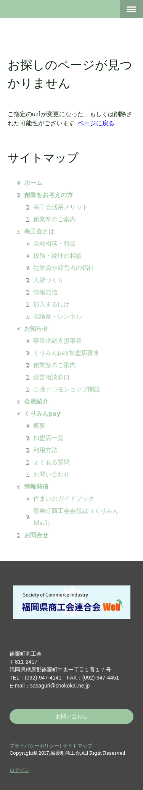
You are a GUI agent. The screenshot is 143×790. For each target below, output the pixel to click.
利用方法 (45, 450)
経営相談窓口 (51, 377)
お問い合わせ (51, 474)
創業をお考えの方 (48, 195)
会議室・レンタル (57, 316)
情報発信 (45, 292)
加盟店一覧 (48, 438)
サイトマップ (77, 746)
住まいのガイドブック (63, 498)
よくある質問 (51, 462)
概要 (39, 425)
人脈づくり (48, 280)
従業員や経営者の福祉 (63, 267)
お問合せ (36, 535)
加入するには (51, 304)
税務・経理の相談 (57, 255)
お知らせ (36, 328)
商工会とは (39, 231)
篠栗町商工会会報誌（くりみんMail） (76, 516)
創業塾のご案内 (54, 219)
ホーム (33, 182)
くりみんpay (42, 413)
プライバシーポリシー (34, 746)
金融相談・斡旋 (54, 243)
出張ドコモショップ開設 (66, 389)
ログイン (19, 770)
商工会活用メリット (60, 207)
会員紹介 (36, 401)
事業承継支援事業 (57, 340)
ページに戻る (96, 123)
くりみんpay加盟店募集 (66, 352)
